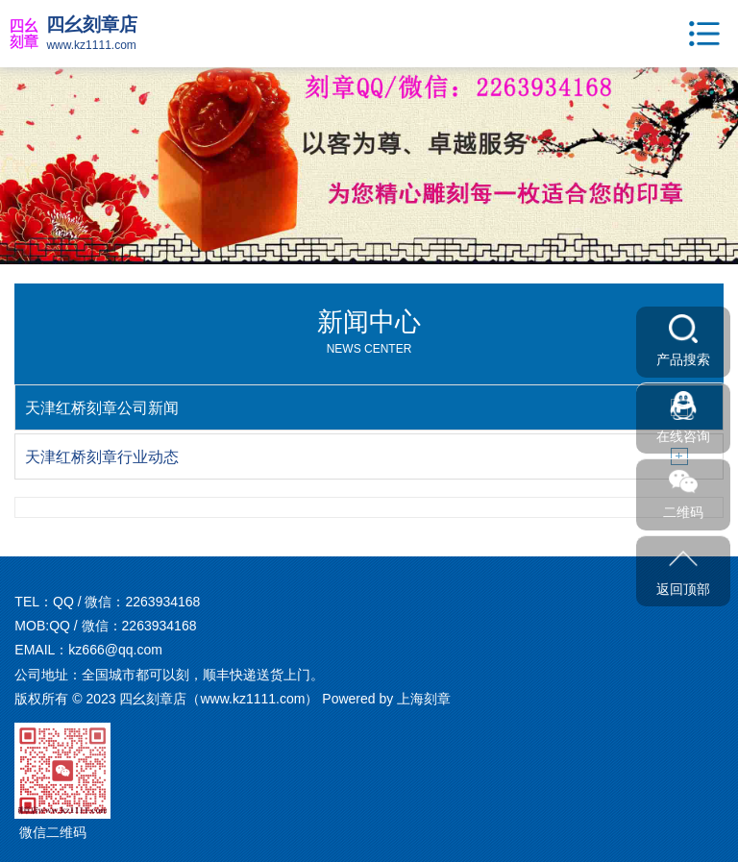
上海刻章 (424, 698)
